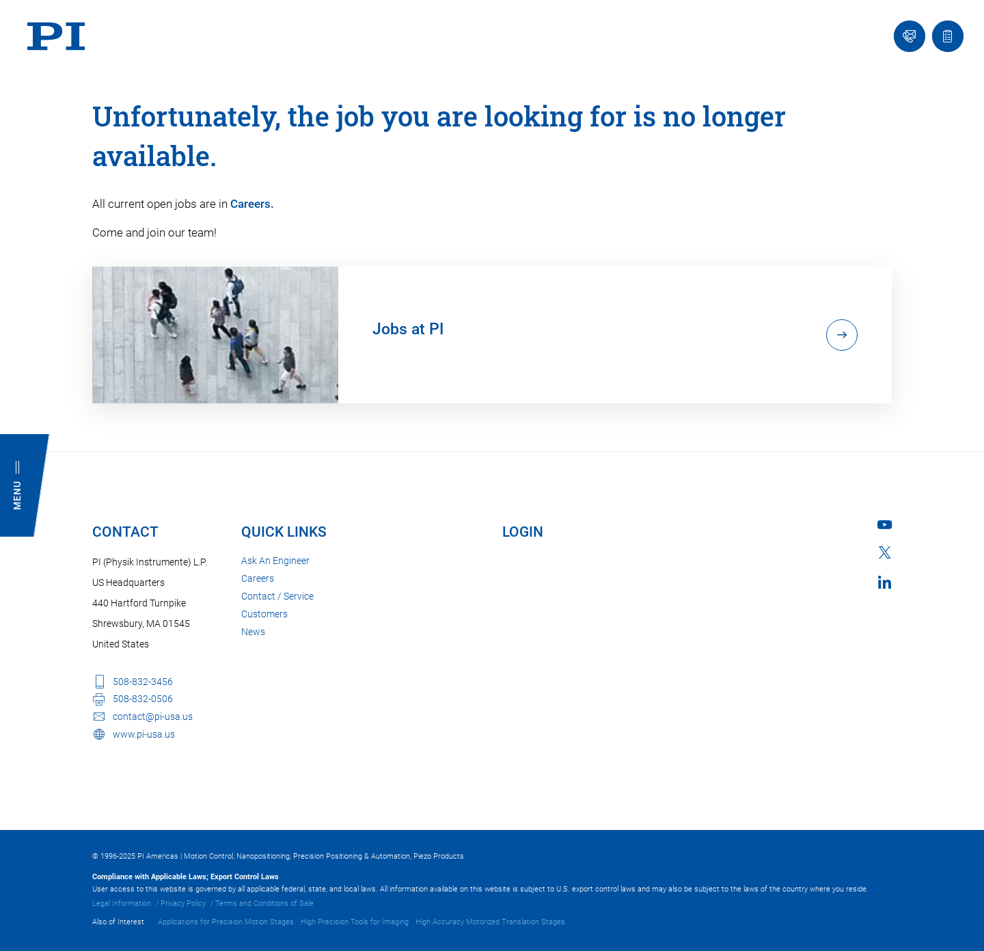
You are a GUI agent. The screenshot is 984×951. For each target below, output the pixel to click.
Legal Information (121, 903)
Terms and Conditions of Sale (264, 903)
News (253, 631)
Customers (264, 613)
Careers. (252, 204)
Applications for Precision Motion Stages (226, 921)
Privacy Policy (183, 903)
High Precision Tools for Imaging (355, 921)
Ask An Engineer (275, 560)
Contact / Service (277, 596)
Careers (257, 578)
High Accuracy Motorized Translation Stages (490, 921)
